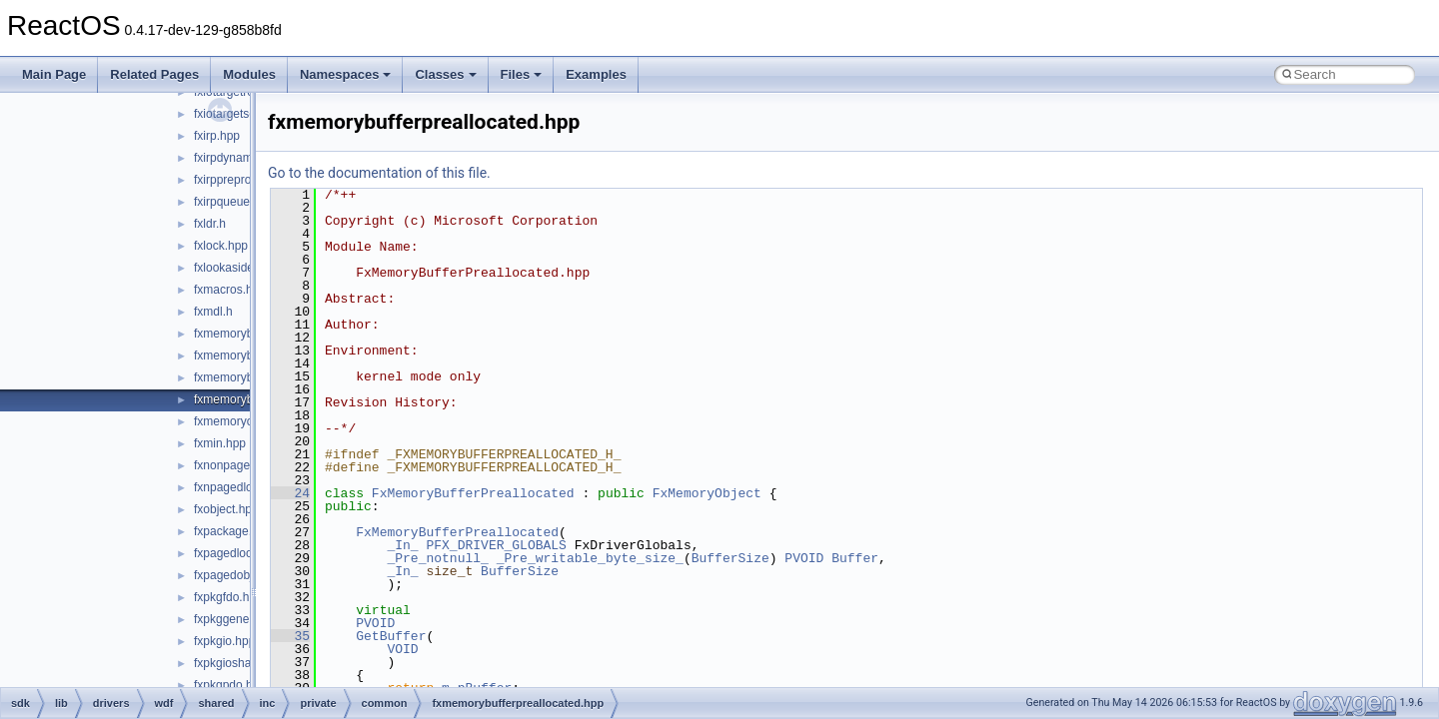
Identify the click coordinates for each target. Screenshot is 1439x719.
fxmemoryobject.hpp (248, 421)
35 (290, 636)
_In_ (402, 545)
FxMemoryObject (707, 493)
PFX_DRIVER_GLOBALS (496, 545)
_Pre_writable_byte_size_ (590, 558)
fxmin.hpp (220, 443)
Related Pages (154, 74)
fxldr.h (210, 224)
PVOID (803, 558)
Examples (596, 74)
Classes (445, 74)
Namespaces (346, 74)
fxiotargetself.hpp (239, 114)
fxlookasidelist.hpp (243, 268)
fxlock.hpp (221, 246)
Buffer (854, 558)
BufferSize (730, 558)
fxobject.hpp (226, 509)
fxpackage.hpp (233, 531)
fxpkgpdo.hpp (230, 685)
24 (290, 493)
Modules (249, 74)
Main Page (54, 74)
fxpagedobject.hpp (243, 575)
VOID (402, 649)
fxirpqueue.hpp (233, 202)
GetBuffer (391, 636)
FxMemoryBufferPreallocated (473, 493)
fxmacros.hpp (230, 290)
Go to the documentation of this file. (379, 173)
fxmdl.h (213, 312)
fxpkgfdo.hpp (228, 597)
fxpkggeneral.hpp (240, 619)
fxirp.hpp (217, 136)
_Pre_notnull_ (437, 558)
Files (522, 74)
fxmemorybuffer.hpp (247, 334)
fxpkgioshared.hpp (243, 663)
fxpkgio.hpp (224, 641)
